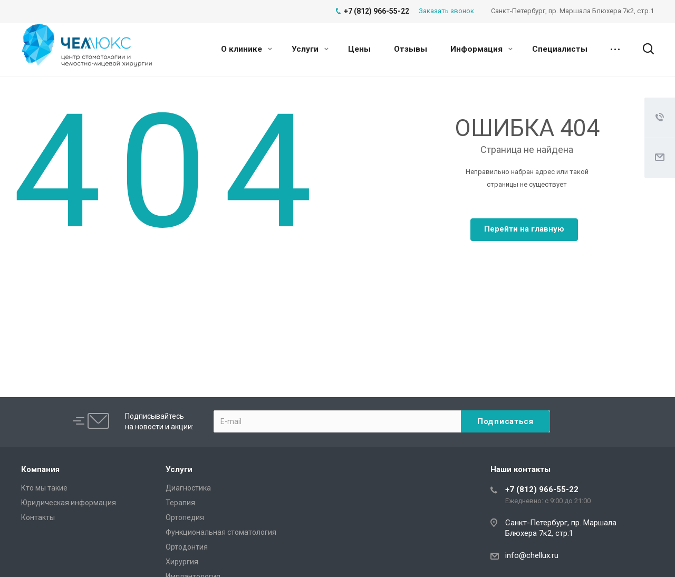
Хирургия (182, 561)
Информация (481, 49)
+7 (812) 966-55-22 (541, 489)
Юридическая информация (68, 502)
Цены (359, 49)
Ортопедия (185, 517)
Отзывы (410, 49)
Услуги (310, 49)
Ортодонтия (187, 547)
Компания (40, 469)
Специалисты (559, 49)
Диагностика (188, 488)
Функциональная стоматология (221, 532)
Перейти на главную (524, 229)
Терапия (180, 502)
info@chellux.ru (531, 555)
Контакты (38, 517)
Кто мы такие (44, 488)
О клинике (246, 49)
